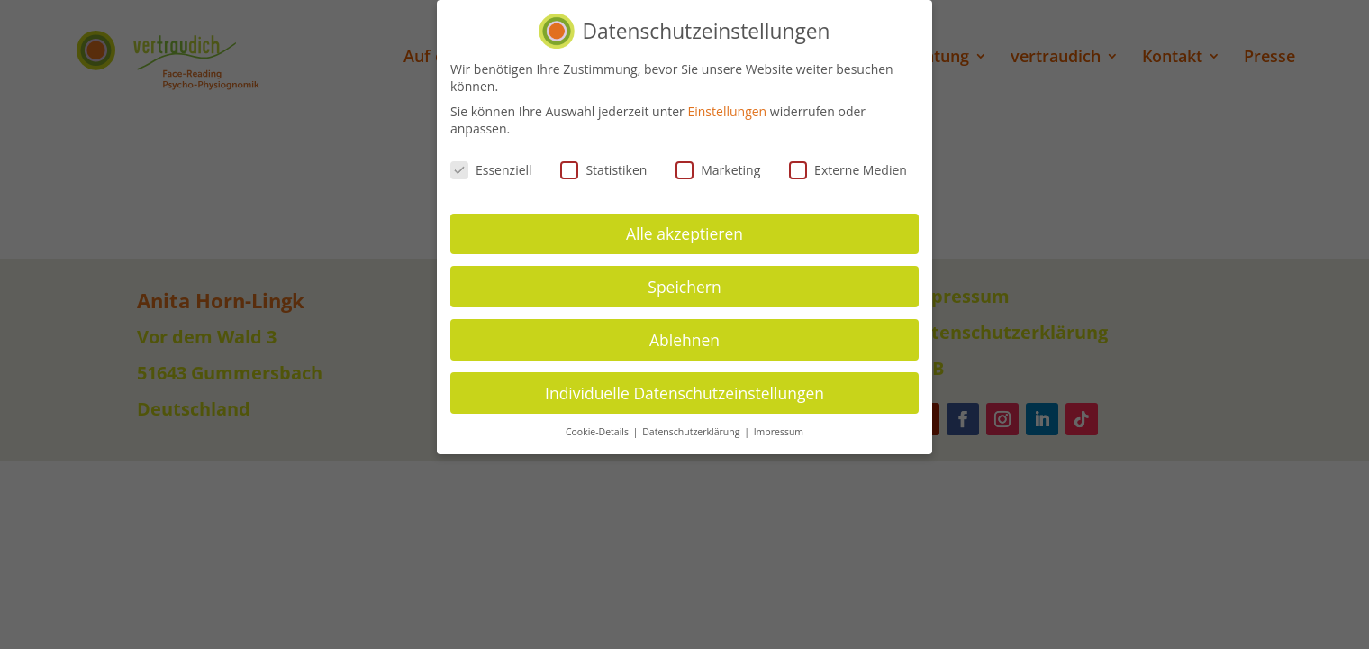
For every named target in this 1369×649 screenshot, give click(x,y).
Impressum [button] (778, 431)
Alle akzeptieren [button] (684, 232)
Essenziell (491, 169)
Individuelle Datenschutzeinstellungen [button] (684, 392)
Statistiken (603, 169)
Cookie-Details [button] (598, 431)
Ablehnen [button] (684, 339)
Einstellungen (726, 110)
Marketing (717, 169)
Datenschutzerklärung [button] (692, 431)
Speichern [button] (684, 286)
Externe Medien (848, 169)
